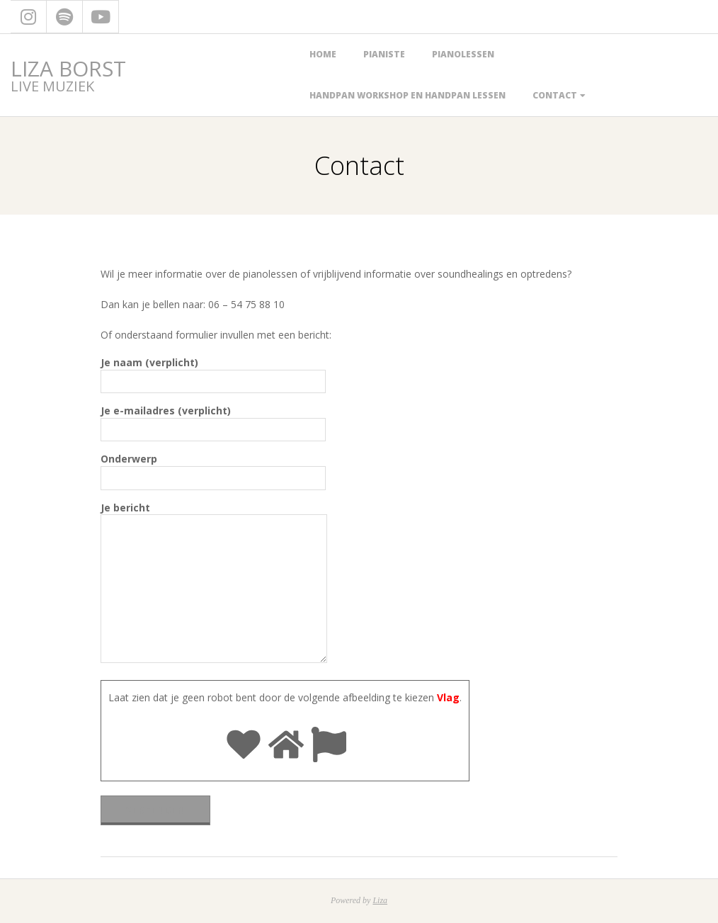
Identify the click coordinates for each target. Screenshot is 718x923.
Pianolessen (463, 54)
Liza (379, 900)
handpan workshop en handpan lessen (407, 95)
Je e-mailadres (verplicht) (213, 420)
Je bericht (214, 584)
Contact (554, 95)
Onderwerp (213, 468)
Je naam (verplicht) (213, 372)
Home (322, 54)
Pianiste (384, 54)
